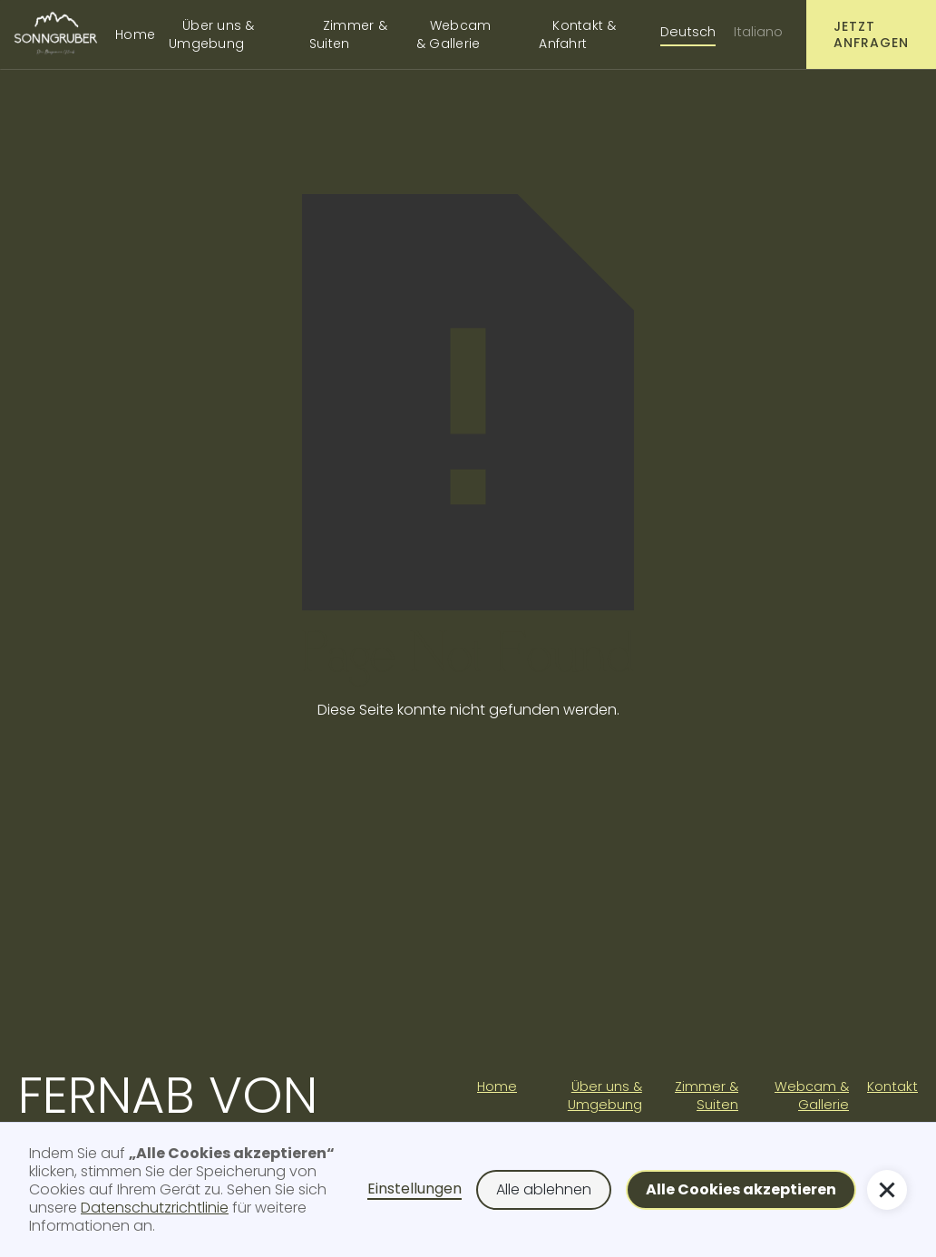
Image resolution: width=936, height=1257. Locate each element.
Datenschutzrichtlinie (155, 1207)
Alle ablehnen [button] (543, 1189)
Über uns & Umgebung (212, 34)
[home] (55, 34)
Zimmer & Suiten (348, 34)
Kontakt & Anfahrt (577, 34)
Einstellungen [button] (414, 1189)
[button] (741, 1190)
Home (135, 34)
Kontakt (892, 1086)
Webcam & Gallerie (454, 34)
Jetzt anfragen (871, 34)
